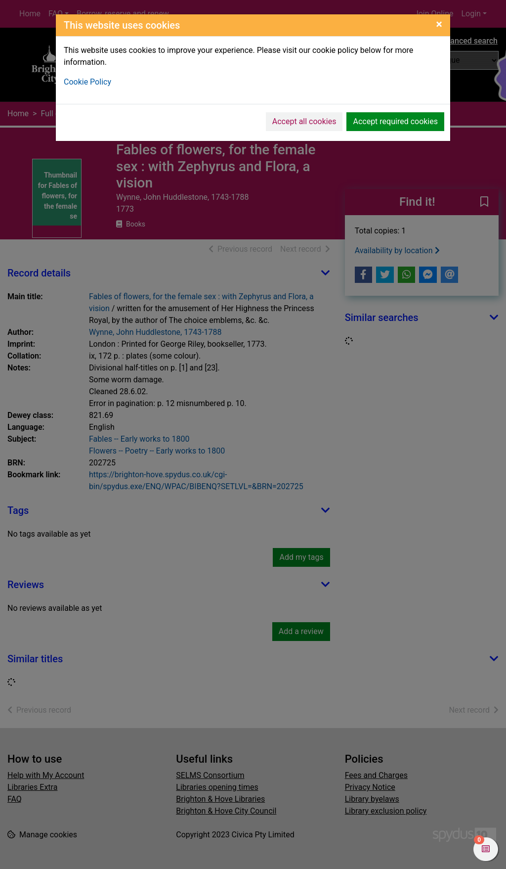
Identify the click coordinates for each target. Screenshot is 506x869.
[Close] (439, 24)
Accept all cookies (304, 121)
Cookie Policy (87, 82)
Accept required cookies (395, 121)
